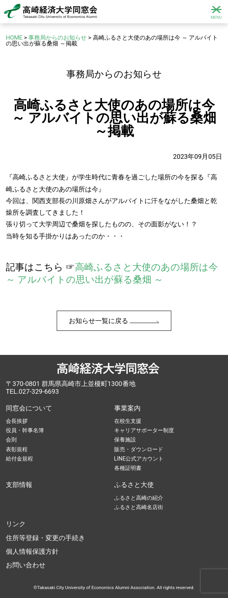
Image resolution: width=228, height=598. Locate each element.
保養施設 (125, 439)
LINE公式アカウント (139, 458)
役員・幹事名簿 (25, 430)
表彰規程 (17, 449)
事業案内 (127, 408)
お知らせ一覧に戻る (114, 321)
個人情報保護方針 (32, 551)
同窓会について (29, 408)
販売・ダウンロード (138, 449)
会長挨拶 (17, 421)
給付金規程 (19, 458)
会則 (11, 439)
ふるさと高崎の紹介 (138, 498)
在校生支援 (127, 421)
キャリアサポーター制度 (144, 430)
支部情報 (19, 484)
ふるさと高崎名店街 (138, 507)
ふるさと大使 (134, 484)
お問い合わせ (25, 565)
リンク (16, 524)
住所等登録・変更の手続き (45, 538)
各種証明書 (127, 468)
